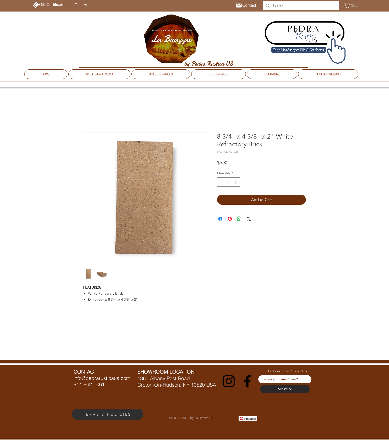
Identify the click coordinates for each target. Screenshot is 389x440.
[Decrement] (221, 182)
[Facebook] (247, 381)
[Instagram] (229, 381)
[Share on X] (249, 219)
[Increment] (236, 182)
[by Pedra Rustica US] (208, 64)
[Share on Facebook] (220, 219)
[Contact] (245, 5)
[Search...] (300, 5)
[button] (353, 5)
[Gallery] (80, 5)
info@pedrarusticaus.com (102, 378)
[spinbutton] (228, 182)
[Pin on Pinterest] (230, 219)
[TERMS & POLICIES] (107, 414)
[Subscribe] (285, 389)
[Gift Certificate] (48, 5)
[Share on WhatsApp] (239, 219)
